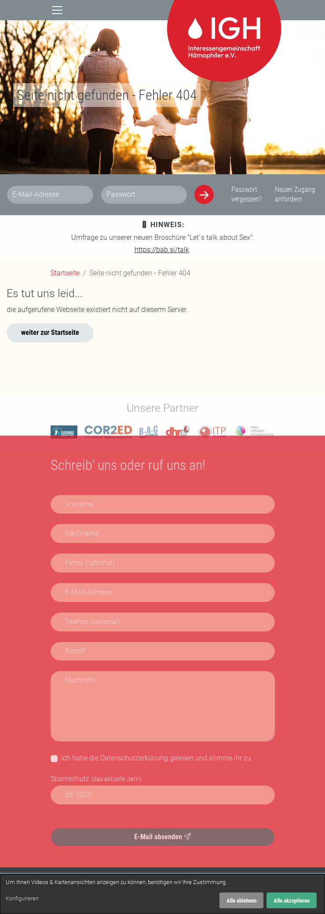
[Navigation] (57, 9)
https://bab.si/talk (162, 250)
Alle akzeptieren (292, 900)
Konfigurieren (22, 898)
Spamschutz (96, 779)
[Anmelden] (204, 194)
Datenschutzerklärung (134, 758)
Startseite (65, 273)
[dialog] (162, 894)
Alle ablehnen (241, 900)
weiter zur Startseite (50, 332)
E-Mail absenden (162, 837)
